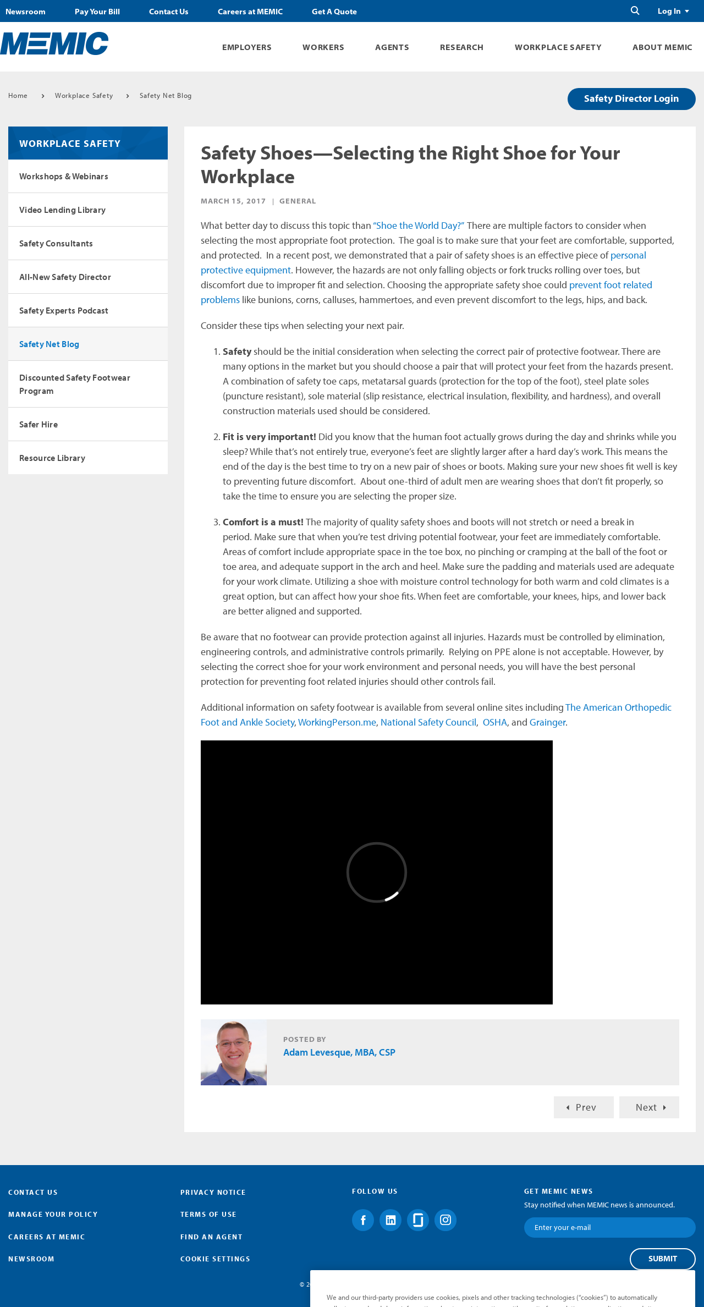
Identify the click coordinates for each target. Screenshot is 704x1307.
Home (18, 95)
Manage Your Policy (53, 1214)
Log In (669, 11)
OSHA (495, 722)
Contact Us (169, 12)
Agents (392, 47)
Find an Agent (211, 1236)
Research (462, 47)
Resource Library (52, 457)
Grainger (547, 722)
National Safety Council (428, 722)
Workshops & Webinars (63, 176)
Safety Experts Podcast (64, 310)
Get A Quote (334, 12)
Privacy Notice (213, 1192)
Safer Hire (38, 424)
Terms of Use (208, 1214)
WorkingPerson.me (337, 722)
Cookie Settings (215, 1258)
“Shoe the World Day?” (418, 225)
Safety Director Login (631, 98)
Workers (323, 47)
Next (646, 1107)
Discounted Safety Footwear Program (74, 384)
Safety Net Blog (166, 95)
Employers (247, 47)
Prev (586, 1107)
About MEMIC (662, 47)
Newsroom (26, 12)
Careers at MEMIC (250, 12)
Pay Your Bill (97, 12)
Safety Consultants (56, 243)
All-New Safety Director (65, 276)
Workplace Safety (558, 47)
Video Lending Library (62, 209)
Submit (662, 1259)
